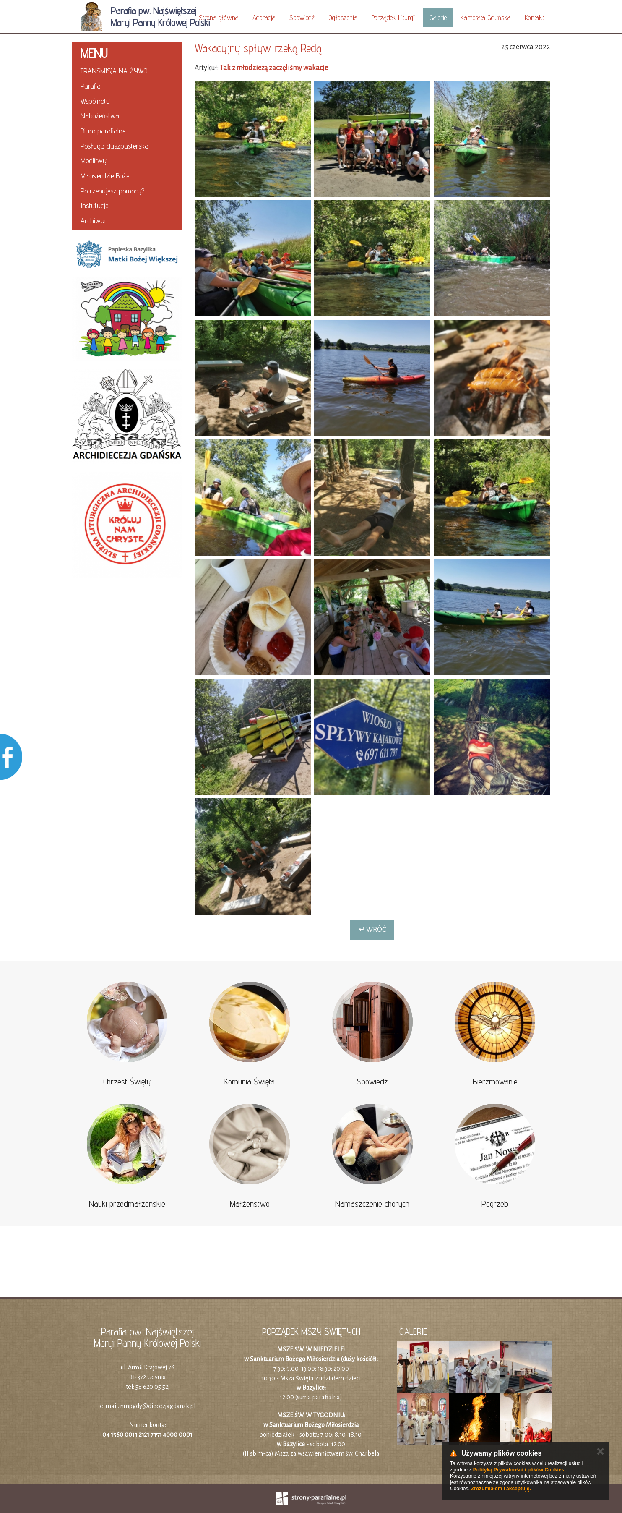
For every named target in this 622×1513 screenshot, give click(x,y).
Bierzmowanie (495, 1082)
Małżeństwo (250, 1204)
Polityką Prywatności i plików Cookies (518, 1470)
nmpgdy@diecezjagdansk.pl (157, 1406)
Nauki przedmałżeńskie (127, 1204)
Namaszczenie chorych (372, 1204)
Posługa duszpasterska (114, 145)
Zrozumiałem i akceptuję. (501, 1489)
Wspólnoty (95, 101)
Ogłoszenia (342, 17)
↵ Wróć (372, 929)
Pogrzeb (494, 1204)
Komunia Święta (249, 1082)
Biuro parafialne (103, 130)
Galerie (438, 17)
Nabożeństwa (100, 115)
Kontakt (534, 17)
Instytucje (94, 205)
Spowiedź (302, 17)
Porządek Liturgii (393, 17)
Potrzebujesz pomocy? (112, 190)
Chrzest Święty (127, 1082)
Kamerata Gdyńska (486, 17)
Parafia (91, 85)
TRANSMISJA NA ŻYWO (114, 70)
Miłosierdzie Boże (105, 175)
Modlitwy (94, 160)
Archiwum (95, 220)
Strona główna (219, 17)
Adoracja (264, 17)
